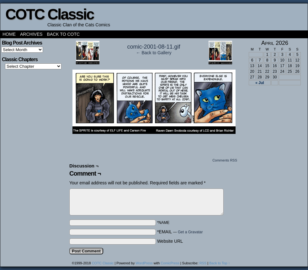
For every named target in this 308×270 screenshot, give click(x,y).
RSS (203, 263)
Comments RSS (224, 160)
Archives (31, 34)
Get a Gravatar (190, 232)
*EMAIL (180, 231)
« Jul (259, 83)
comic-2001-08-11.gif (153, 47)
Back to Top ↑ (219, 263)
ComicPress (170, 263)
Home (9, 34)
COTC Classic (49, 14)
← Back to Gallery (154, 52)
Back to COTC (63, 34)
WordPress (143, 263)
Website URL (170, 241)
